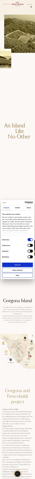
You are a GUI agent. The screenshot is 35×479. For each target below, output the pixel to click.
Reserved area (6, 4)
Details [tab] (17, 207)
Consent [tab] (6, 207)
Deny (17, 275)
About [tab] (29, 207)
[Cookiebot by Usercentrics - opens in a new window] (25, 202)
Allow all (17, 265)
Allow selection (17, 270)
